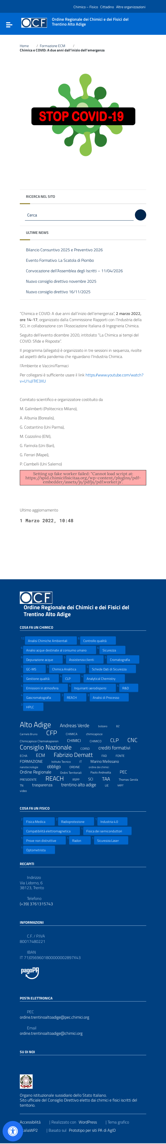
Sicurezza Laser (111, 840)
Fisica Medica (39, 821)
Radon (80, 840)
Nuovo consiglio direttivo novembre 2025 (65, 281)
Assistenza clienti (84, 659)
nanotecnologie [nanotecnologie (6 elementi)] (32, 766)
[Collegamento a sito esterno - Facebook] (23, 1063)
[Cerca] (140, 215)
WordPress (91, 1122)
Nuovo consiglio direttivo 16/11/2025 (62, 292)
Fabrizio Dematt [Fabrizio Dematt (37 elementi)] (76, 754)
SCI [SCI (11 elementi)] (94, 778)
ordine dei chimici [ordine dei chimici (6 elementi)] (102, 766)
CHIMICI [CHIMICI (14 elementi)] (77, 740)
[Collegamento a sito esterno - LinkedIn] (32, 1063)
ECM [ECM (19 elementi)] (43, 755)
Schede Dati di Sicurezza (112, 669)
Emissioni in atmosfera (45, 688)
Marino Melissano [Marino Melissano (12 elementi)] (107, 761)
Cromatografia (123, 659)
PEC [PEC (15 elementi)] (126, 772)
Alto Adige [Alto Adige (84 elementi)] (39, 724)
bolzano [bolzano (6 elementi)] (106, 725)
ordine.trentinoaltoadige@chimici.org (51, 1033)
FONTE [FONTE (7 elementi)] (123, 755)
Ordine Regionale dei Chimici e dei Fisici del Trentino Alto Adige (76, 611)
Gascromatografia (41, 697)
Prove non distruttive (44, 840)
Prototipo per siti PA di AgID (95, 1130)
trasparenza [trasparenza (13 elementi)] (45, 784)
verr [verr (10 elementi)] (123, 784)
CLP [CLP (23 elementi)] (117, 740)
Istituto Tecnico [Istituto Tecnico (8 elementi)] (64, 761)
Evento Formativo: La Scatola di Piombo (64, 260)
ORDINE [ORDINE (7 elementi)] (77, 766)
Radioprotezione (76, 821)
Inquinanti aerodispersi (93, 688)
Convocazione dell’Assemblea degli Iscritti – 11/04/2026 (78, 271)
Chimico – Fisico (85, 6)
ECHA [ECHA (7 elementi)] (27, 755)
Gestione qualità (41, 678)
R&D (128, 688)
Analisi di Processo (109, 697)
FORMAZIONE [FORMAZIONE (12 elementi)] (34, 761)
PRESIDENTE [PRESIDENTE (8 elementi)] (31, 778)
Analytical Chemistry (104, 678)
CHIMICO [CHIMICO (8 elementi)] (99, 740)
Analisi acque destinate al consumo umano (59, 650)
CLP (71, 678)
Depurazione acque (43, 659)
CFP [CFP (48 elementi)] (54, 733)
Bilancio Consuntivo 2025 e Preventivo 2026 (68, 250)
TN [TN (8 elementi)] (25, 784)
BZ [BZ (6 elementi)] (121, 725)
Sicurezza (112, 650)
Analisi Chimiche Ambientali (51, 640)
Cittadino (107, 6)
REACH (75, 697)
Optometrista (39, 850)
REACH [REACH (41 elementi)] (57, 778)
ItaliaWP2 (32, 1130)
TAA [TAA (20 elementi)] (109, 779)
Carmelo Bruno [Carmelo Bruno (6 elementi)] (32, 733)
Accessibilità (33, 1122)
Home (27, 46)
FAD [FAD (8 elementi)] (107, 755)
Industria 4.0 (112, 821)
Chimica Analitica (67, 669)
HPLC (33, 707)
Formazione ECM (55, 46)
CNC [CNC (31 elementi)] (135, 740)
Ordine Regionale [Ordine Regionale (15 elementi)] (39, 772)
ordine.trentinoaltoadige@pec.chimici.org (54, 1017)
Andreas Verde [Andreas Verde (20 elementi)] (78, 725)
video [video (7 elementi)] (26, 790)
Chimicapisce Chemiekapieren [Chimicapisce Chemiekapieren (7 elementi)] (42, 740)
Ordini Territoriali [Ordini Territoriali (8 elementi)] (74, 772)
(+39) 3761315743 (36, 903)
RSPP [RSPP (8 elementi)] (79, 778)
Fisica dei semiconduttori (107, 831)
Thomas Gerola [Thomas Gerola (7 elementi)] (131, 778)
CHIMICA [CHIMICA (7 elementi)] (75, 733)
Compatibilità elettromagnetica (51, 831)
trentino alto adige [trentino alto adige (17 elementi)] (82, 785)
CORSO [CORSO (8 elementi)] (88, 747)
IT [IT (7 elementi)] (83, 761)
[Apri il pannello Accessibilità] (13, 1131)
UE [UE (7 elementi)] (110, 784)
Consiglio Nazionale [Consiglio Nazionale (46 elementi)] (49, 747)
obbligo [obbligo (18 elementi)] (57, 766)
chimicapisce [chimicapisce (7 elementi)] (97, 733)
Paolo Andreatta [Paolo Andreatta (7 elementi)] (103, 771)
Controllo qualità (98, 640)
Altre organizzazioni (130, 6)
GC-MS (34, 669)
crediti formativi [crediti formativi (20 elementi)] (117, 748)
